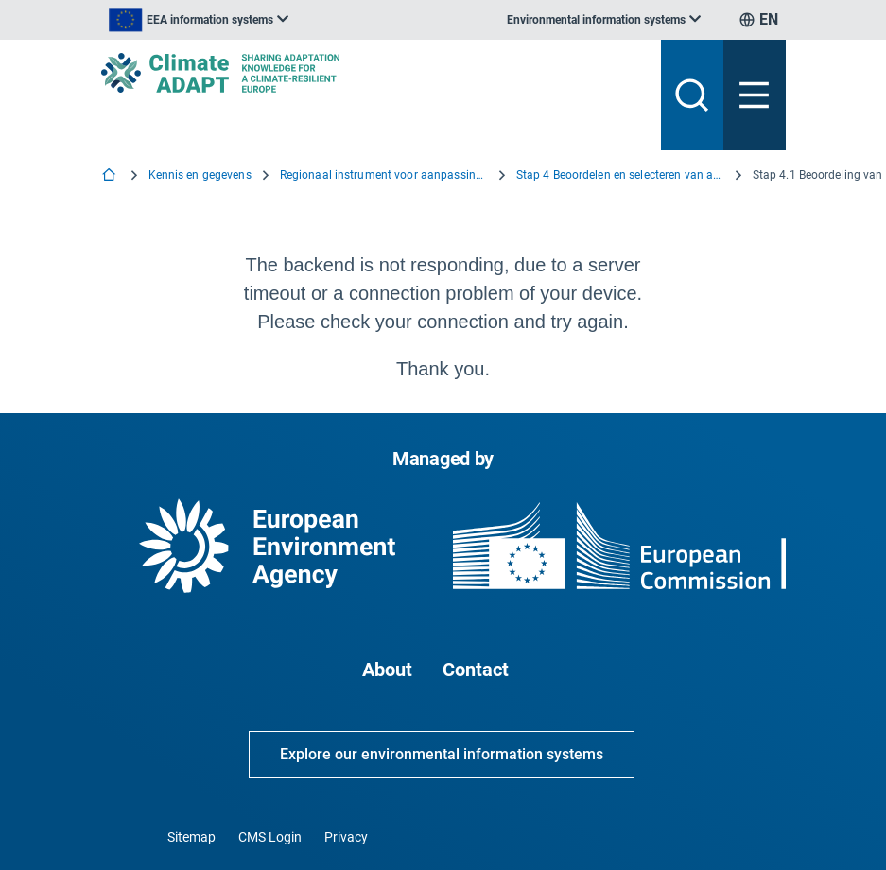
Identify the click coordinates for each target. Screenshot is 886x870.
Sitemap (191, 836)
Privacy (346, 836)
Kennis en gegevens (200, 175)
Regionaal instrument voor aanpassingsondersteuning (384, 175)
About (387, 669)
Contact (476, 669)
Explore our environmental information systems (441, 754)
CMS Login (270, 836)
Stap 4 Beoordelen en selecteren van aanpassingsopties (620, 175)
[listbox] (198, 20)
